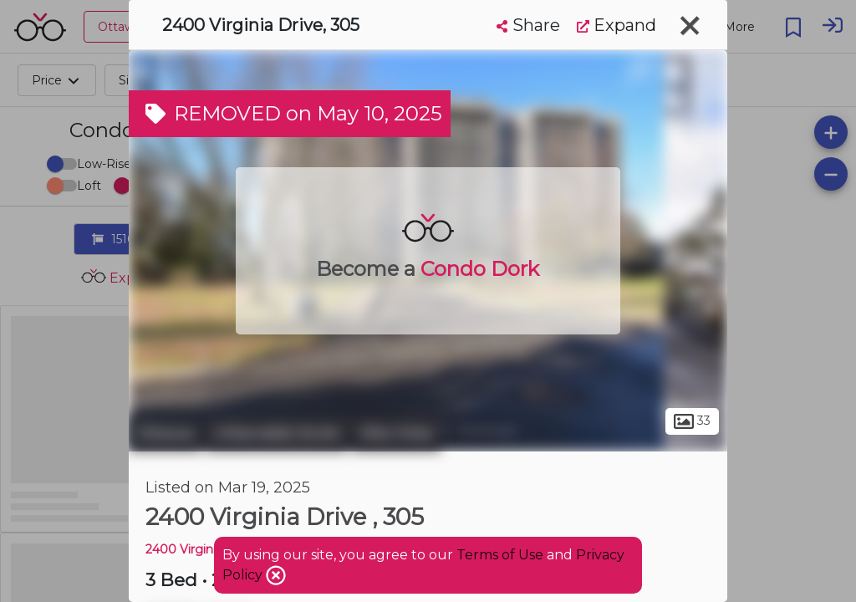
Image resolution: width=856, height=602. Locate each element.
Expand (616, 25)
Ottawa (165, 433)
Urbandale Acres (276, 433)
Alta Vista (396, 433)
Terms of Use (499, 555)
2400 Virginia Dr (192, 549)
